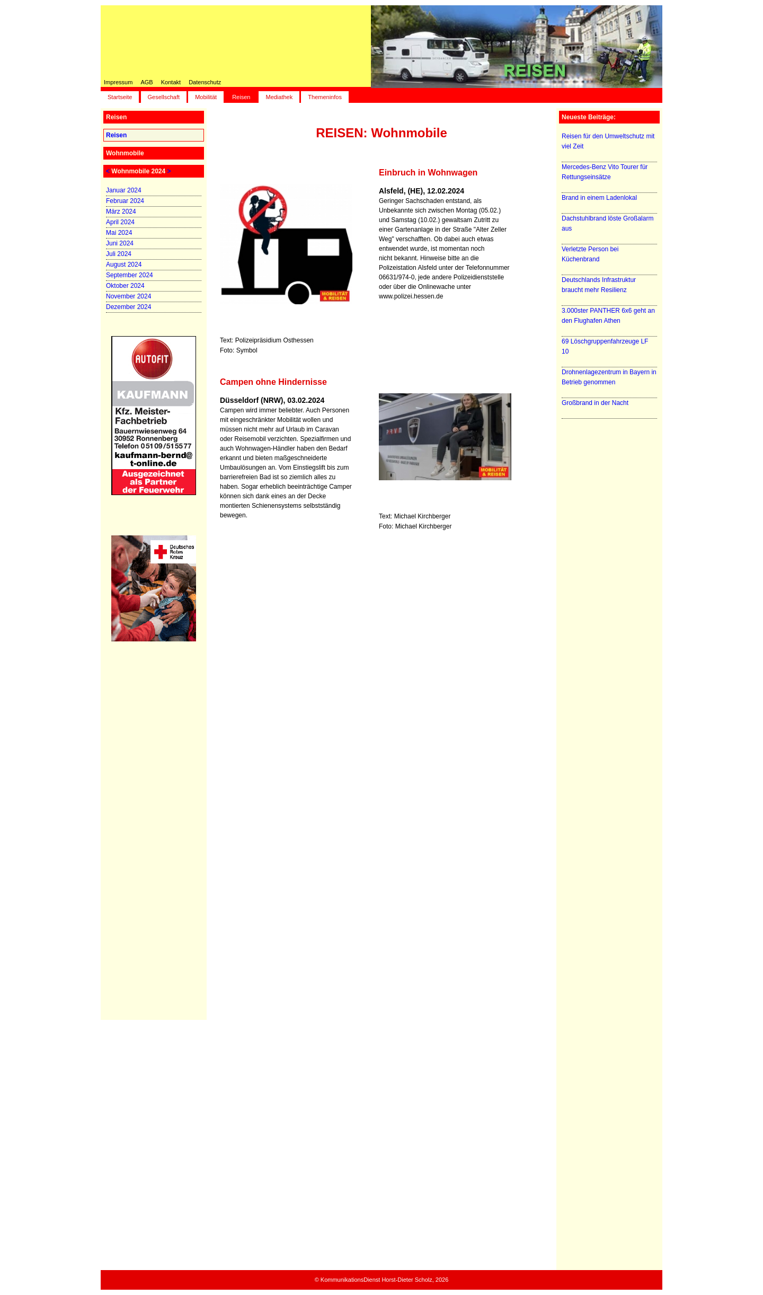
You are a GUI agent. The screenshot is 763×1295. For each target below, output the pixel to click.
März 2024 (121, 211)
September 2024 (129, 275)
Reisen (241, 97)
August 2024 (123, 264)
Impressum (118, 82)
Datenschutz (205, 82)
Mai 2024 (119, 232)
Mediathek (278, 97)
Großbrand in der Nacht (595, 403)
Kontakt (171, 82)
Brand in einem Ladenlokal (599, 197)
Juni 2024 (120, 243)
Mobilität (206, 97)
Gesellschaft (164, 97)
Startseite (120, 97)
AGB (146, 82)
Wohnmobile (125, 153)
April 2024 (120, 222)
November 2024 (128, 296)
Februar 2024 (125, 201)
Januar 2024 (123, 190)
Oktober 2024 (125, 285)
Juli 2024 (118, 254)
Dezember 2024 (128, 307)
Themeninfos (325, 97)
